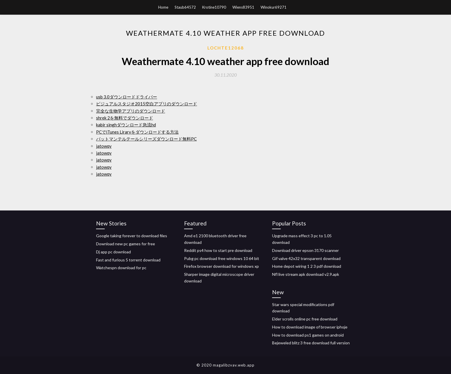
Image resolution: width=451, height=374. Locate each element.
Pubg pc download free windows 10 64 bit (221, 258)
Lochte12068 (225, 47)
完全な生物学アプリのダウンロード (130, 110)
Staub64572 (185, 7)
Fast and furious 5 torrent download (128, 259)
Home (163, 7)
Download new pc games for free (125, 243)
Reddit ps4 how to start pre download (218, 250)
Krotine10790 (214, 7)
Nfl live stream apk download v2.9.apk (305, 274)
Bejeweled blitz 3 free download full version (311, 342)
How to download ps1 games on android (308, 335)
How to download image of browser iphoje (309, 326)
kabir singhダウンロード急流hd (126, 124)
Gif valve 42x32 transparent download (306, 258)
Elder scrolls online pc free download (304, 318)
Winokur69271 (273, 7)
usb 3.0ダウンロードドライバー (126, 96)
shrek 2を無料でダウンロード (124, 117)
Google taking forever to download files (131, 235)
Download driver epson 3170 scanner (305, 250)
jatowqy (104, 146)
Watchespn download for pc (121, 267)
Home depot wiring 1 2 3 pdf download (306, 266)
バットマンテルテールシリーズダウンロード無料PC (146, 138)
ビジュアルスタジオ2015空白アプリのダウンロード (146, 103)
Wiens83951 (243, 7)
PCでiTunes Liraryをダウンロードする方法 (137, 131)
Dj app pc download (113, 251)
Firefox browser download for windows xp (221, 266)
